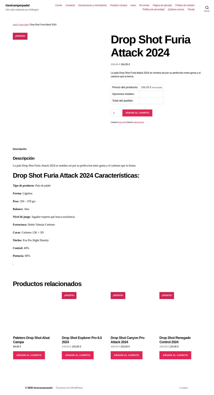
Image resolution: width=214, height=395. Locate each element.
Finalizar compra (141, 5)
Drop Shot (24, 25)
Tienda (191, 9)
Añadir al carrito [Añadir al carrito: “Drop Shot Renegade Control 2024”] (175, 354)
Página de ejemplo (184, 5)
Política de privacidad (153, 9)
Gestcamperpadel (18, 5)
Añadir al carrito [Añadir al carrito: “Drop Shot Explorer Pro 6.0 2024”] (77, 354)
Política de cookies (129, 9)
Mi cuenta (167, 5)
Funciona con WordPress (70, 387)
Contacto (92, 5)
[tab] (19, 149)
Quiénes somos (176, 9)
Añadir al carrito (137, 113)
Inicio (155, 5)
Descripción (19, 148)
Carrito (81, 5)
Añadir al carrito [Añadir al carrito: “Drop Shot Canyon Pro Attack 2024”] (126, 354)
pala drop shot (139, 123)
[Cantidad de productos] (116, 113)
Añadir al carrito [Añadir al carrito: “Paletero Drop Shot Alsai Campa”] (28, 354)
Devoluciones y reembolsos (115, 5)
